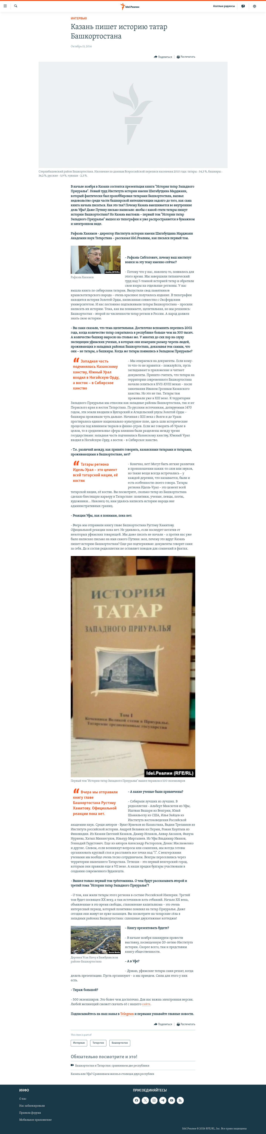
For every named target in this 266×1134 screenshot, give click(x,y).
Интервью (79, 18)
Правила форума (30, 1112)
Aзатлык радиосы (224, 6)
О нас (22, 1098)
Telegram (127, 1014)
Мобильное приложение (35, 1119)
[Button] (163, 57)
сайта (146, 1004)
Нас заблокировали (32, 1105)
